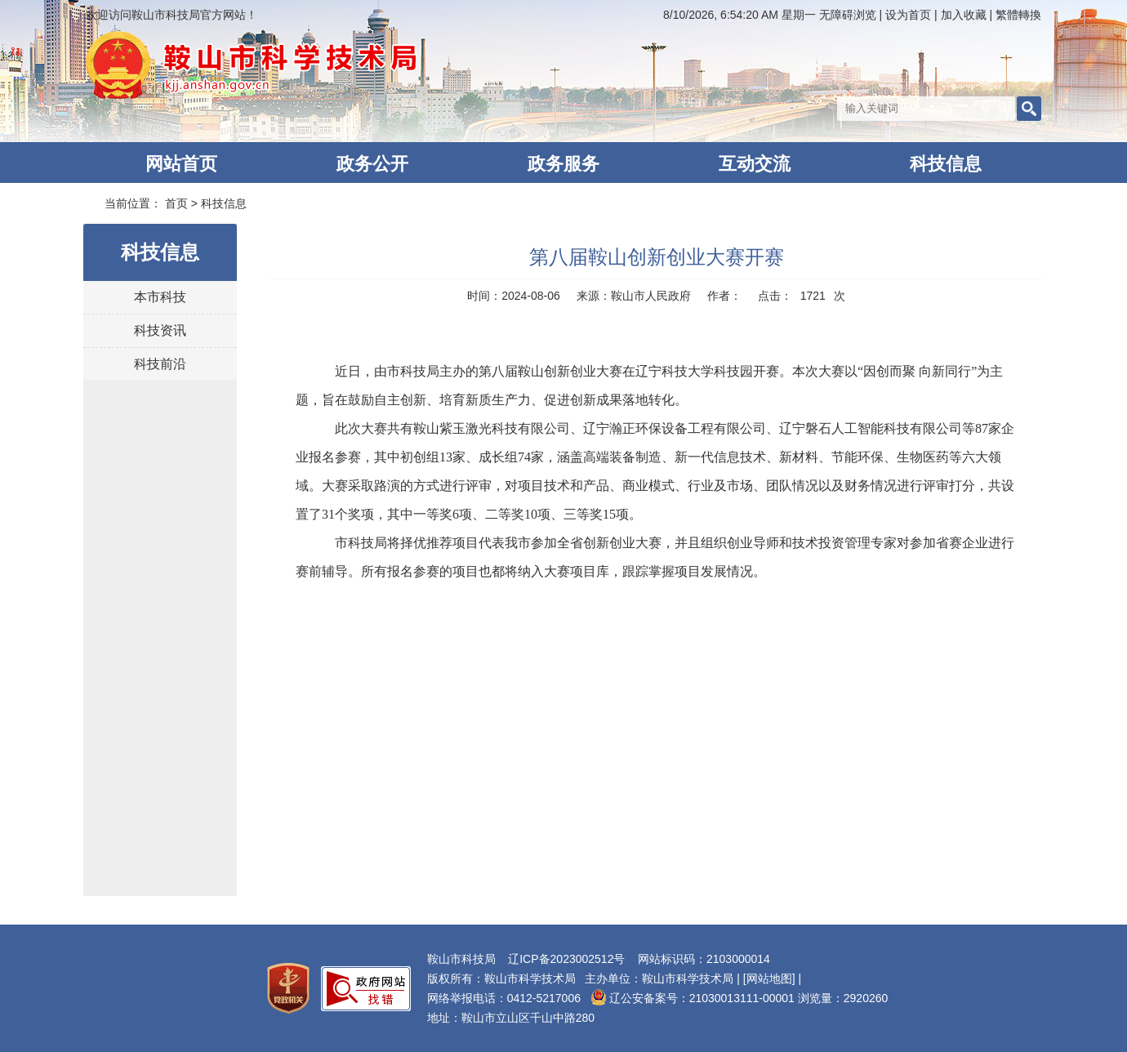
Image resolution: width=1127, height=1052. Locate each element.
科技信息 (946, 164)
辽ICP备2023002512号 (566, 958)
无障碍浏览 (846, 14)
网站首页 (181, 164)
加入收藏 (964, 14)
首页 (176, 203)
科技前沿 (160, 364)
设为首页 (908, 14)
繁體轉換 (1016, 14)
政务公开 (372, 164)
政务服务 (563, 164)
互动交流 (755, 164)
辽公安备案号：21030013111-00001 (692, 998)
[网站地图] (769, 978)
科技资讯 (160, 330)
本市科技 (160, 297)
